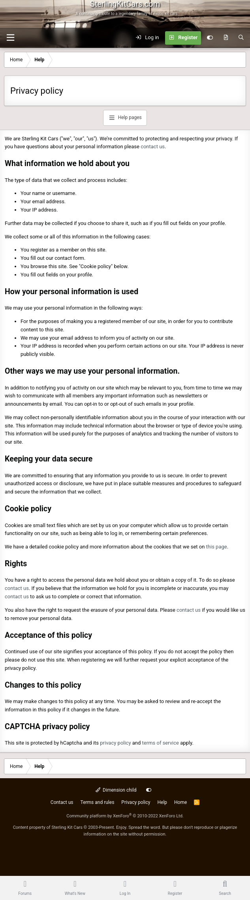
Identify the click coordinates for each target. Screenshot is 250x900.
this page (216, 547)
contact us (153, 146)
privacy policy (115, 743)
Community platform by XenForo (125, 816)
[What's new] (226, 38)
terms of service (160, 743)
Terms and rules (98, 802)
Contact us (62, 802)
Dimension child (116, 790)
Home (180, 802)
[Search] (241, 38)
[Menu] (10, 38)
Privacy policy (135, 802)
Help (162, 802)
